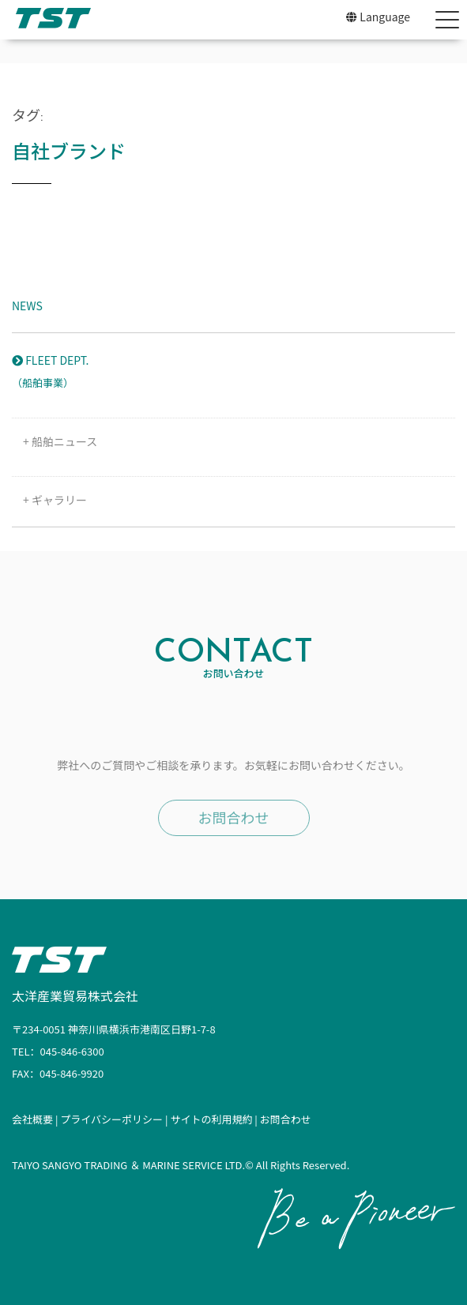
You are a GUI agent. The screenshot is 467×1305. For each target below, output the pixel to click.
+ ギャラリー (49, 500)
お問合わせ (233, 817)
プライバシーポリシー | (115, 1119)
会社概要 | (36, 1119)
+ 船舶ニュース (54, 441)
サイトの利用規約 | (214, 1119)
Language (378, 16)
